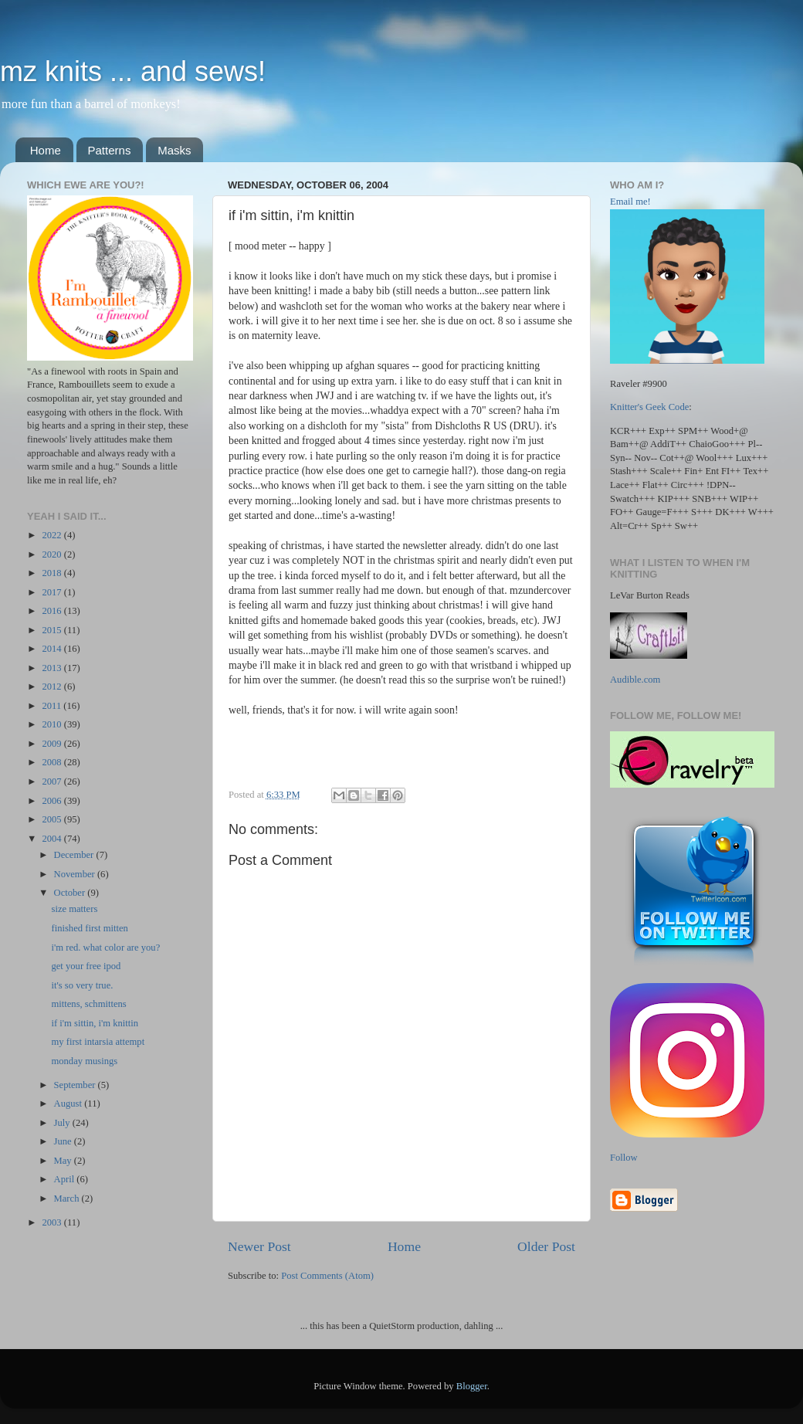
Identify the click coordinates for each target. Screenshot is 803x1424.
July (63, 1122)
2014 (52, 648)
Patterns (109, 150)
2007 (52, 781)
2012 (52, 686)
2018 (52, 573)
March (68, 1198)
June (64, 1141)
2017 (52, 592)
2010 (52, 724)
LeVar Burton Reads (649, 595)
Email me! (630, 201)
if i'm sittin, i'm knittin (94, 1023)
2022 (52, 535)
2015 (52, 630)
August (69, 1103)
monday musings (84, 1061)
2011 (52, 705)
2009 (52, 743)
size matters (74, 909)
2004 (52, 838)
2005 (52, 819)
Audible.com (635, 679)
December (75, 854)
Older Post (546, 1246)
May (64, 1160)
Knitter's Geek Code (649, 407)
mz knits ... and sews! (133, 71)
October (71, 892)
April (65, 1179)
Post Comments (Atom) (327, 1275)
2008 (52, 762)
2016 (52, 610)
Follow (624, 1157)
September (76, 1085)
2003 (52, 1222)
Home (45, 150)
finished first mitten (89, 928)
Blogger (471, 1386)
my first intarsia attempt (97, 1041)
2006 (52, 800)
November (75, 874)
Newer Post (259, 1246)
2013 (52, 668)
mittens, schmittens (88, 1003)
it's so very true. (82, 985)
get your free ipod (85, 966)
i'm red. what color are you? (105, 947)
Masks (174, 150)
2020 (52, 554)
